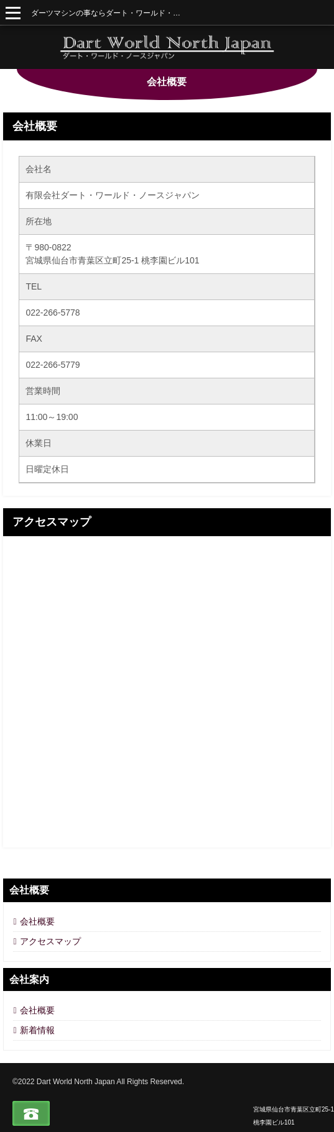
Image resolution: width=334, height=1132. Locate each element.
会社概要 (34, 126)
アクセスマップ (51, 522)
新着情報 (37, 1030)
